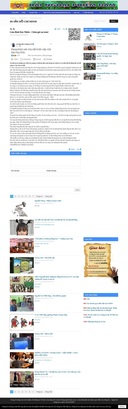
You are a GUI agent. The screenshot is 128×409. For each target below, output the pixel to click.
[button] (34, 12)
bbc (89, 299)
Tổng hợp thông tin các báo (96, 321)
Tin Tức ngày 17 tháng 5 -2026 (107, 44)
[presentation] (27, 182)
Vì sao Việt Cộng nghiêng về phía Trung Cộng (51, 315)
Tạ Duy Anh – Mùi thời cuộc (45, 258)
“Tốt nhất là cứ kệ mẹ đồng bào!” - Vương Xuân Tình (54, 239)
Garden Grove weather (101, 110)
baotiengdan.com (49, 224)
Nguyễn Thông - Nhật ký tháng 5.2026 (48, 201)
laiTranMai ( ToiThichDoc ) (43, 360)
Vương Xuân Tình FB (41, 243)
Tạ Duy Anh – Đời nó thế (43, 334)
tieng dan (37, 319)
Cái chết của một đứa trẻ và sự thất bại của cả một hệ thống (56, 220)
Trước (59, 29)
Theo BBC (38, 284)
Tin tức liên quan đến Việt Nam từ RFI (100, 303)
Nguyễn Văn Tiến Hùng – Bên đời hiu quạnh (50, 296)
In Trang (11, 149)
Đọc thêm (37, 205)
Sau (64, 29)
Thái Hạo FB (39, 224)
